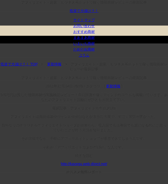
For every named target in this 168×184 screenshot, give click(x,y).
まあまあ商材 (84, 38)
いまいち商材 (84, 43)
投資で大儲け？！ (84, 11)
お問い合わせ (84, 26)
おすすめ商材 (84, 32)
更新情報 (54, 64)
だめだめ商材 (84, 49)
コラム (84, 55)
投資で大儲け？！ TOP (19, 64)
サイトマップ (84, 20)
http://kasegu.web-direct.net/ (84, 164)
